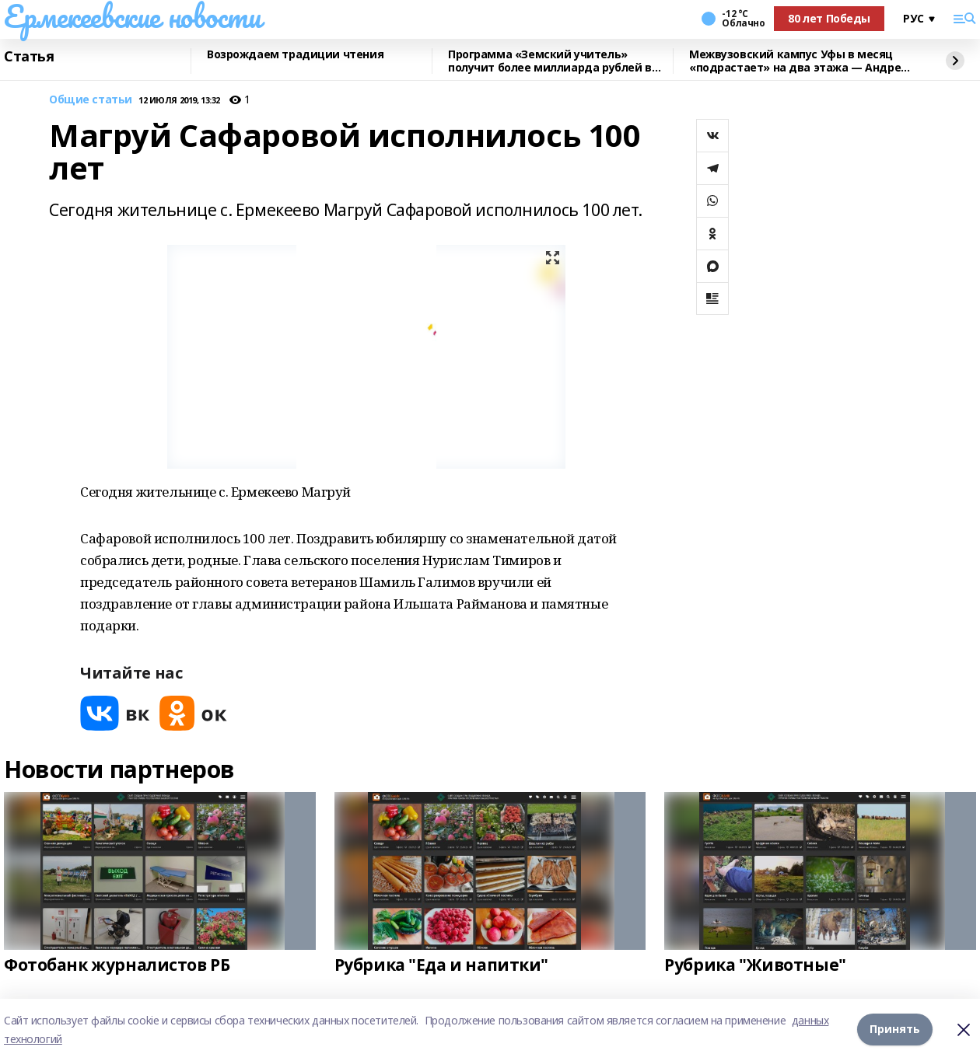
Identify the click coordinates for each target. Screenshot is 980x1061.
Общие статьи (90, 99)
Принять (895, 1029)
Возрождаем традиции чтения (295, 54)
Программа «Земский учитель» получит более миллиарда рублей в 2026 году (550, 61)
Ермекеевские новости (132, 16)
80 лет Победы (829, 18)
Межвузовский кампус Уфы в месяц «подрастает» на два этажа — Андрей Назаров (798, 61)
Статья (29, 56)
